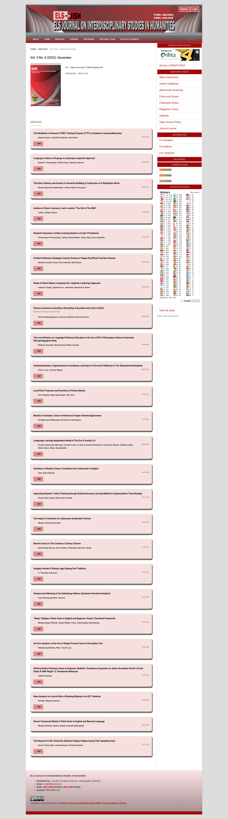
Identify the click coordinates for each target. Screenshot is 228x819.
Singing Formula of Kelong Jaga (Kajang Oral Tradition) (59, 568)
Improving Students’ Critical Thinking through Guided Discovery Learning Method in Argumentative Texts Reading (87, 493)
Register (184, 9)
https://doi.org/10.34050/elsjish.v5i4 (87, 67)
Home (47, 39)
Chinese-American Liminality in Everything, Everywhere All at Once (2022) (91, 310)
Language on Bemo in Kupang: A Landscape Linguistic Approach (64, 158)
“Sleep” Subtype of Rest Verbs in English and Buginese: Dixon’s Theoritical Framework (74, 618)
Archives (59, 39)
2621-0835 (48, 787)
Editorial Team (107, 39)
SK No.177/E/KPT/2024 (172, 65)
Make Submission (169, 77)
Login (194, 9)
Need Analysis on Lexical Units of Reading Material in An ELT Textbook (67, 696)
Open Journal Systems (168, 316)
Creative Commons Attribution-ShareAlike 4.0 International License (92, 803)
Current (74, 39)
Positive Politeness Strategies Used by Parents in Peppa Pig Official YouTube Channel (74, 258)
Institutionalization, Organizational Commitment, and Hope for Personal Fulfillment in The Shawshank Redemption (88, 365)
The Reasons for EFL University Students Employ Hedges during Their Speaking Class (74, 741)
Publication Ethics (169, 103)
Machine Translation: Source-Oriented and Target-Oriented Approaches (67, 415)
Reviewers (89, 39)
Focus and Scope (168, 96)
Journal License (167, 128)
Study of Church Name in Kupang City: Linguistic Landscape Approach (66, 283)
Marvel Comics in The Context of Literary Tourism (57, 543)
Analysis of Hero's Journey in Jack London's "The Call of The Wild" (64, 208)
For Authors (165, 146)
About (36, 39)
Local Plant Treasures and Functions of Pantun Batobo (59, 390)
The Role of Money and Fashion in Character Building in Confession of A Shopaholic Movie (76, 183)
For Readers (166, 140)
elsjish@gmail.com (53, 784)
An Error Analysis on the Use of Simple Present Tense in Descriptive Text (68, 643)
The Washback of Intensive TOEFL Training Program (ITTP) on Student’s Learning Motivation (77, 133)
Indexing (164, 115)
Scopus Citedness (129, 39)
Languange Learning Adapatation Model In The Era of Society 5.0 (64, 440)
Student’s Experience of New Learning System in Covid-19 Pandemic (66, 233)
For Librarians (166, 153)
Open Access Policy (170, 122)
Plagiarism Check (168, 109)
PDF (39, 144)
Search (191, 39)
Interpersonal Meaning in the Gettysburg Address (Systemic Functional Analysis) (72, 593)
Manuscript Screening (171, 90)
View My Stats (167, 310)
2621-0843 (68, 787)
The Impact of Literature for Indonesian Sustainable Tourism (62, 518)
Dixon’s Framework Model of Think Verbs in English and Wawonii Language (69, 721)
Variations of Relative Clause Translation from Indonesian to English (65, 468)
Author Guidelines (169, 83)
